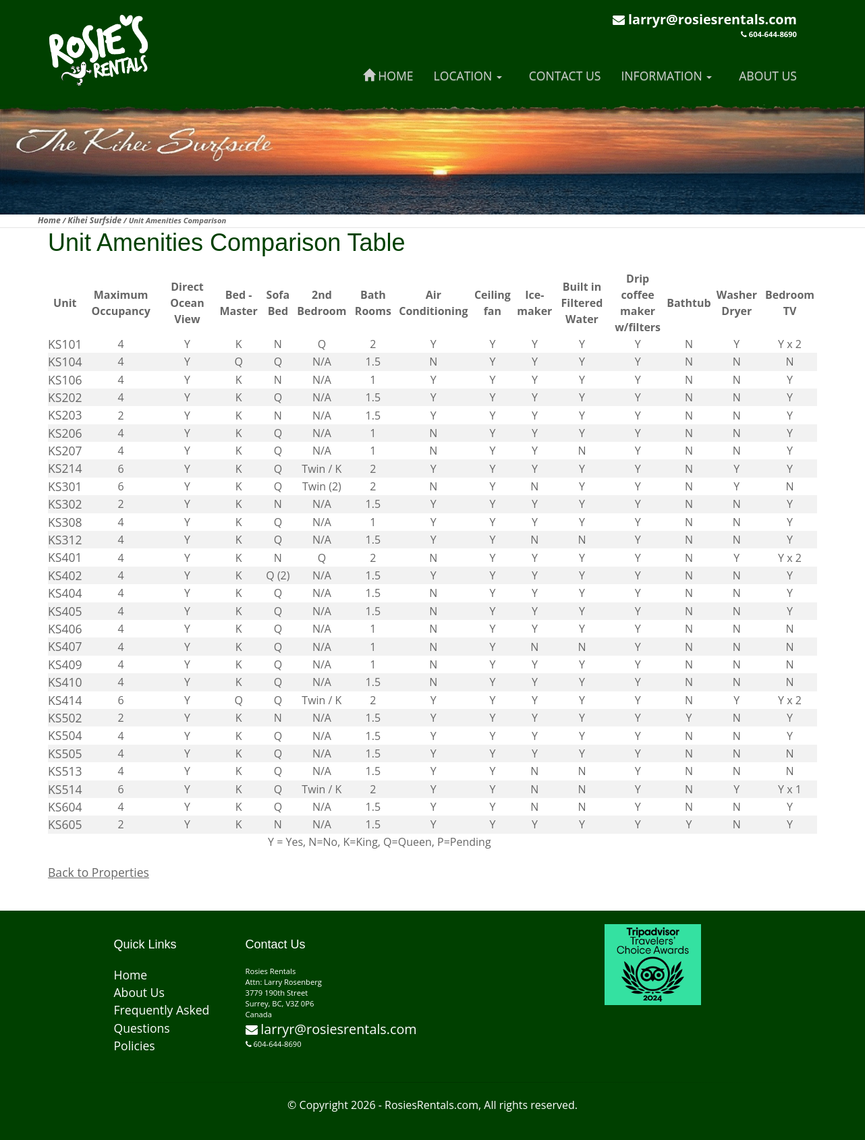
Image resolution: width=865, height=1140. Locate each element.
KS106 (65, 380)
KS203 (65, 415)
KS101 (65, 344)
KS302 (65, 504)
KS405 (65, 611)
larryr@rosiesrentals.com (712, 19)
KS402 (65, 575)
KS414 (65, 700)
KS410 (65, 682)
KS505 (65, 753)
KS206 (65, 433)
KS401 (65, 557)
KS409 (65, 664)
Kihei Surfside (94, 220)
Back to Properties (98, 872)
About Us (768, 75)
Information (666, 75)
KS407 (65, 646)
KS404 (65, 593)
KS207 (65, 451)
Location (468, 75)
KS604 (65, 807)
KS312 (65, 540)
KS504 (65, 735)
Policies (134, 1045)
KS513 (65, 771)
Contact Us (565, 75)
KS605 (65, 824)
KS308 (65, 522)
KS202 (65, 397)
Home (388, 75)
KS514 (65, 789)
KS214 (65, 468)
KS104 (65, 361)
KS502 (65, 718)
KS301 (65, 486)
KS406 (65, 629)
